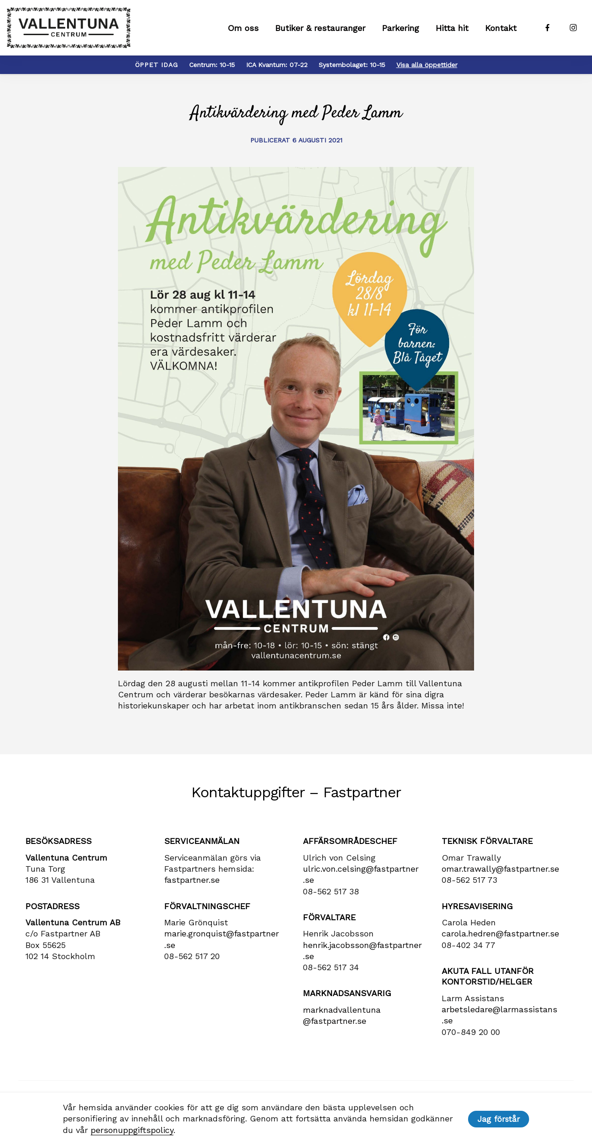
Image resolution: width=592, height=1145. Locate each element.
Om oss (243, 28)
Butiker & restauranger (320, 28)
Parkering (400, 28)
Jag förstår (498, 1119)
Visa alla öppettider (426, 64)
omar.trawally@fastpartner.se (500, 869)
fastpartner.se (192, 880)
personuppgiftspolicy (132, 1130)
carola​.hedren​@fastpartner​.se (500, 933)
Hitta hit (452, 28)
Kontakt (501, 28)
